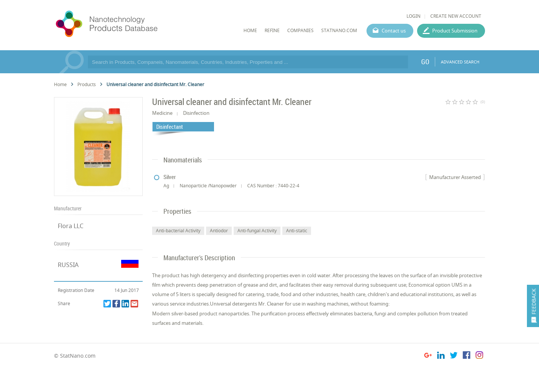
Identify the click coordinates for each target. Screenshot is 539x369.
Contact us (394, 30)
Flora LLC (70, 226)
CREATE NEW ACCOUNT (455, 16)
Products (86, 84)
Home (60, 84)
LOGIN (413, 16)
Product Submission (454, 30)
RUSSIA (68, 265)
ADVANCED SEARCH (460, 62)
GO (425, 61)
